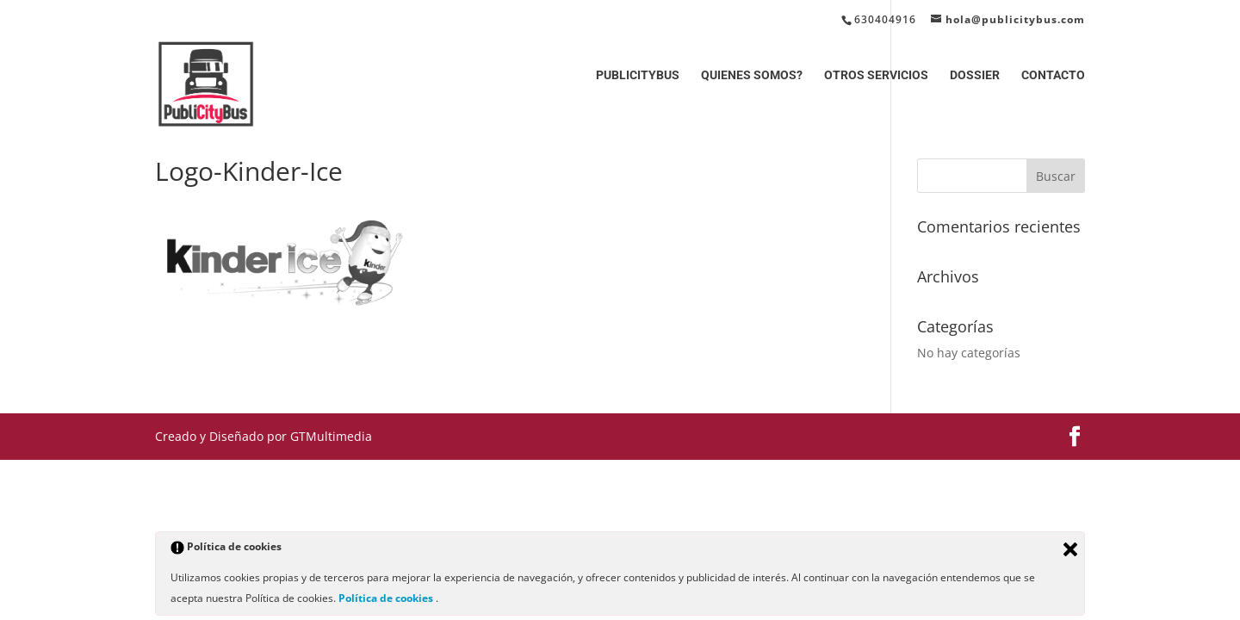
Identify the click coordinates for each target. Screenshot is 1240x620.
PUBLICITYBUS (637, 75)
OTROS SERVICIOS (876, 75)
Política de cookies (387, 598)
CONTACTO (1053, 75)
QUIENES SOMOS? (752, 75)
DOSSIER (975, 75)
